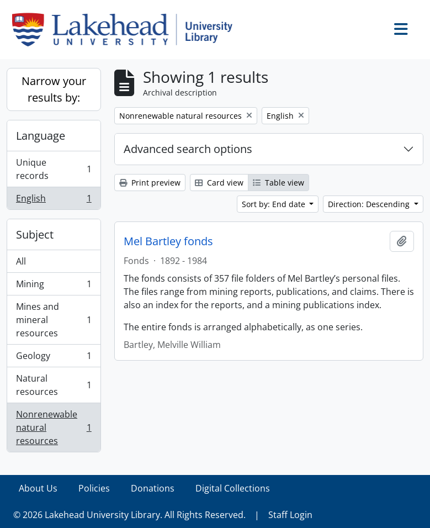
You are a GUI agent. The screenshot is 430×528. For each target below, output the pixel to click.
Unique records (53, 169)
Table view (278, 182)
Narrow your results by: (54, 89)
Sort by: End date (274, 204)
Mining (53, 286)
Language (40, 135)
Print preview (150, 182)
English (53, 200)
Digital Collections (232, 488)
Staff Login (290, 515)
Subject (35, 234)
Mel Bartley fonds (168, 241)
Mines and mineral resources (53, 319)
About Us (38, 488)
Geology (53, 358)
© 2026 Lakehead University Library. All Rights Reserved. (129, 515)
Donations (152, 488)
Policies (94, 488)
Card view (219, 182)
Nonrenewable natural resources (53, 427)
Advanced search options (188, 148)
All (21, 261)
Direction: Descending (370, 204)
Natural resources (53, 385)
